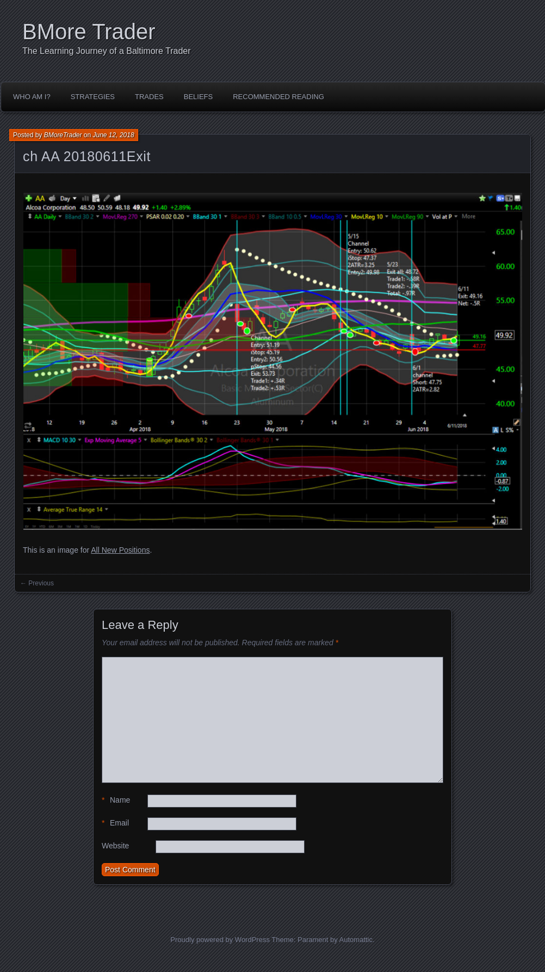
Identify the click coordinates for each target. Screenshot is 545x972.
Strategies (93, 97)
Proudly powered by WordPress (220, 940)
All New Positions (120, 550)
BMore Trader (89, 32)
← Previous (37, 583)
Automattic (356, 940)
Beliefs (198, 97)
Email (115, 823)
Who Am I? (32, 97)
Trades (149, 97)
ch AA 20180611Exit (87, 156)
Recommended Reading (278, 97)
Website (115, 845)
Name (116, 800)
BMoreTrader (63, 135)
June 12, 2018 (113, 135)
